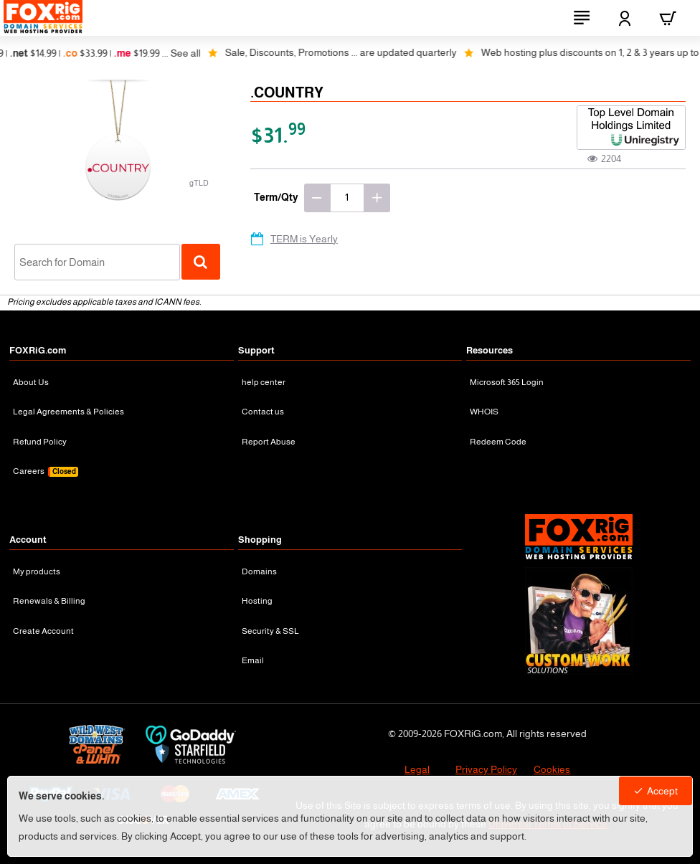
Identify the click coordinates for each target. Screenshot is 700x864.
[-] (317, 198)
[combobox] (97, 262)
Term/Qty (276, 197)
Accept (662, 791)
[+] (377, 198)
